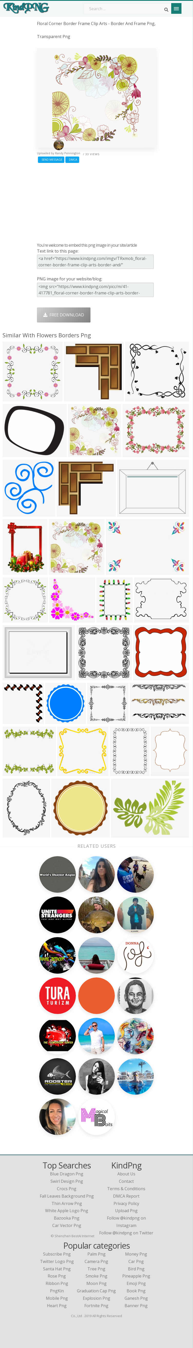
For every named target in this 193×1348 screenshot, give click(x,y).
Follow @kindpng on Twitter (126, 1233)
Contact (126, 1181)
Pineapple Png (136, 1276)
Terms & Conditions (126, 1188)
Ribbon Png (57, 1283)
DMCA (72, 159)
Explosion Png (96, 1298)
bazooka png (66, 1218)
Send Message (51, 159)
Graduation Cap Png (96, 1291)
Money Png (136, 1254)
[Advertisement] (96, 201)
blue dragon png (66, 1174)
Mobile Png (57, 1298)
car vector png (66, 1225)
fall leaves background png (67, 1196)
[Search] (166, 10)
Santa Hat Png (57, 1269)
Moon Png (96, 1283)
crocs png (66, 1188)
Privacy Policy (126, 1203)
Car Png (136, 1261)
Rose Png (57, 1276)
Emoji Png (136, 1283)
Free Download (63, 315)
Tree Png (96, 1269)
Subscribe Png (57, 1254)
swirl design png (66, 1181)
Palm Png (96, 1254)
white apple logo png (66, 1210)
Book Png (136, 1291)
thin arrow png (67, 1203)
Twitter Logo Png (57, 1261)
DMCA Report (126, 1196)
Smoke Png (96, 1276)
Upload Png (126, 1210)
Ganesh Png (136, 1298)
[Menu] (176, 8)
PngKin (57, 1291)
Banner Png (136, 1305)
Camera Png (96, 1261)
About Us (126, 1174)
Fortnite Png (96, 1305)
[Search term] (128, 8)
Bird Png (136, 1269)
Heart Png (57, 1305)
